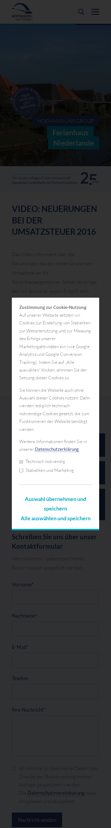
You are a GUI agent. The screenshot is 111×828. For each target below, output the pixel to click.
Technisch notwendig (42, 461)
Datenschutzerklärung (57, 449)
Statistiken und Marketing (46, 470)
